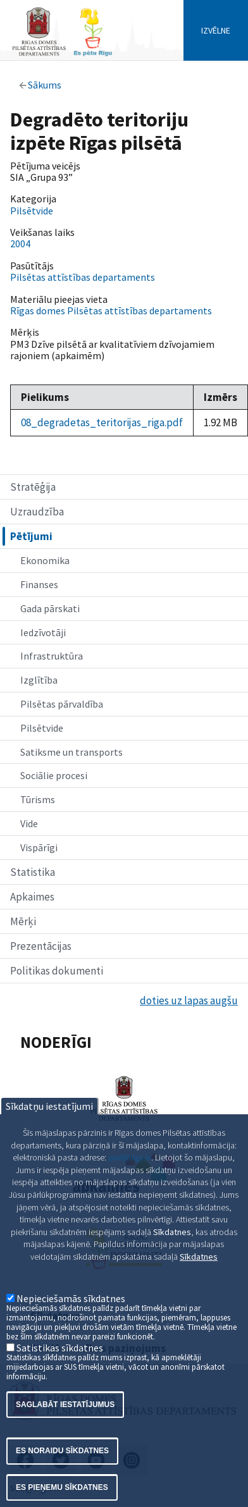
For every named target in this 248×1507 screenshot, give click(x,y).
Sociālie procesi (53, 775)
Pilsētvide (41, 728)
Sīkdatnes (199, 1289)
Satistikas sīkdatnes (59, 1379)
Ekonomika (45, 560)
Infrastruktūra (51, 655)
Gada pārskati (50, 608)
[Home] (62, 55)
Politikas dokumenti (56, 971)
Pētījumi (31, 536)
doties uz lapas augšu (189, 1000)
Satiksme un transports (71, 752)
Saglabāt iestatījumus (65, 1436)
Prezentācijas (40, 946)
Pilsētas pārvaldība (61, 704)
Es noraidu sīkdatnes (62, 1483)
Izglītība (39, 680)
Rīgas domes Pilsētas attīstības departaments (111, 310)
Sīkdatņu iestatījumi (49, 1138)
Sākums (44, 84)
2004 (20, 243)
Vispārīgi (39, 847)
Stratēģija (33, 487)
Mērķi (23, 921)
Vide (29, 823)
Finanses (39, 584)
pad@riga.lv (129, 1189)
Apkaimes (32, 897)
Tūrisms (37, 799)
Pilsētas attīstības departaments (82, 277)
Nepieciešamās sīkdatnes (70, 1330)
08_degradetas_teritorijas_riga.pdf (102, 422)
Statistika (32, 872)
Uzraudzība (37, 512)
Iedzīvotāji (43, 632)
